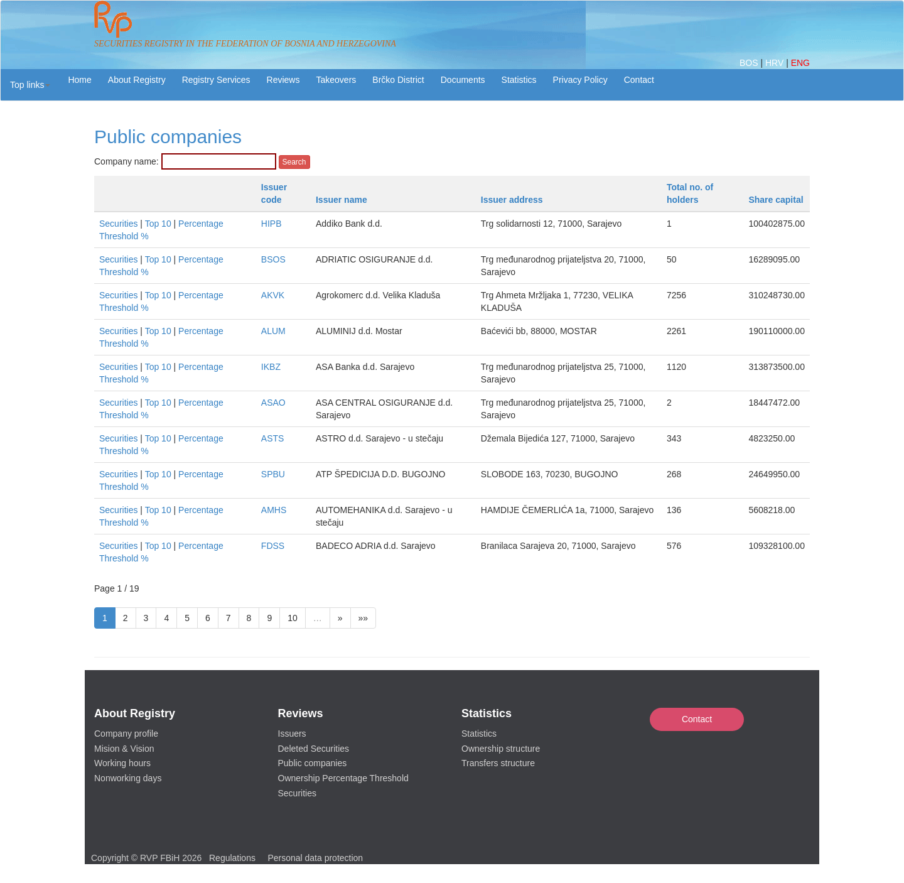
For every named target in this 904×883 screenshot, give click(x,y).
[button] (30, 84)
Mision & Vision (124, 749)
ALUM (273, 331)
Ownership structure (500, 749)
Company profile (126, 734)
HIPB (271, 224)
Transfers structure (498, 763)
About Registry (137, 80)
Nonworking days (127, 778)
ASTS (272, 438)
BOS (750, 63)
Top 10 (158, 224)
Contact (697, 719)
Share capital (775, 200)
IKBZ (271, 367)
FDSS (272, 546)
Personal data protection (315, 858)
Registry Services (216, 80)
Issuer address (512, 200)
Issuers (292, 734)
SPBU (273, 474)
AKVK (272, 295)
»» (363, 618)
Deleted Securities (314, 749)
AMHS (273, 510)
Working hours (122, 763)
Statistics (519, 80)
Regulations (232, 858)
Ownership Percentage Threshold (343, 778)
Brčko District (398, 80)
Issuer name (341, 200)
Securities (118, 224)
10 (293, 618)
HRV (775, 63)
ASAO (273, 403)
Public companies (312, 763)
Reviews (283, 80)
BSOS (273, 259)
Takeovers (336, 80)
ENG (800, 63)
